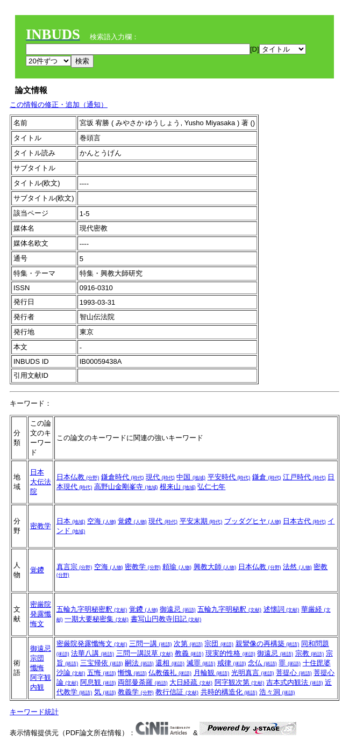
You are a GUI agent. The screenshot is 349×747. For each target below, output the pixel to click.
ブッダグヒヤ (252, 521)
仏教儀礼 (169, 673)
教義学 (136, 692)
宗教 (309, 653)
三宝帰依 (101, 663)
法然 (297, 567)
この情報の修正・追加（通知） (59, 104)
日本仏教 (77, 477)
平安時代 (229, 477)
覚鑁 (132, 521)
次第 (188, 644)
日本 (37, 472)
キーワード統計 (34, 712)
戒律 (231, 663)
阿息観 (98, 682)
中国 (190, 477)
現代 (160, 477)
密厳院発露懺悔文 (40, 614)
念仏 (262, 663)
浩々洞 (277, 692)
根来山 (178, 487)
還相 (169, 663)
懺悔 (37, 668)
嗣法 (139, 663)
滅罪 (201, 663)
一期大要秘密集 (97, 619)
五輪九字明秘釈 (229, 609)
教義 (189, 653)
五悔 (101, 673)
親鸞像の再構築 (268, 644)
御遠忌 (178, 609)
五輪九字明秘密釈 (91, 609)
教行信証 (176, 692)
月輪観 (212, 673)
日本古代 (304, 521)
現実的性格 (230, 653)
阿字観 (40, 677)
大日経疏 (190, 682)
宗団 (37, 658)
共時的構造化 (229, 692)
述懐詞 (281, 609)
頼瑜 (176, 567)
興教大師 (215, 567)
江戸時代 (304, 477)
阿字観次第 (240, 682)
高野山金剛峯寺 (126, 487)
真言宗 (74, 567)
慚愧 (132, 673)
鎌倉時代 (122, 477)
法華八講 (92, 653)
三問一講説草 (144, 653)
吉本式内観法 (294, 682)
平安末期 (201, 521)
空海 (101, 521)
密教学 (40, 526)
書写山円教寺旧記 (166, 619)
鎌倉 (266, 477)
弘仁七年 (211, 487)
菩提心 (294, 673)
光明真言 (252, 673)
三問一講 (150, 644)
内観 (37, 687)
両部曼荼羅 (143, 682)
